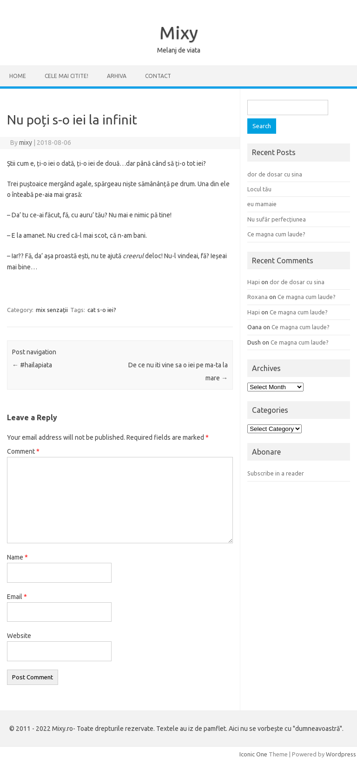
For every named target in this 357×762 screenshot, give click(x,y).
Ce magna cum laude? (276, 234)
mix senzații (52, 309)
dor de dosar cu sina (274, 174)
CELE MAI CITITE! (66, 76)
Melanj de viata (178, 50)
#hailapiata (32, 365)
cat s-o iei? (101, 309)
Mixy (178, 32)
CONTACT (158, 76)
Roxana (257, 296)
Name (17, 557)
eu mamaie (262, 204)
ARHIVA (116, 76)
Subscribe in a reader (275, 473)
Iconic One (253, 754)
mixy (25, 142)
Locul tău (259, 189)
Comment (23, 451)
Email (17, 596)
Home (17, 76)
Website (19, 635)
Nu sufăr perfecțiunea (276, 219)
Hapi (253, 282)
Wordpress (341, 754)
